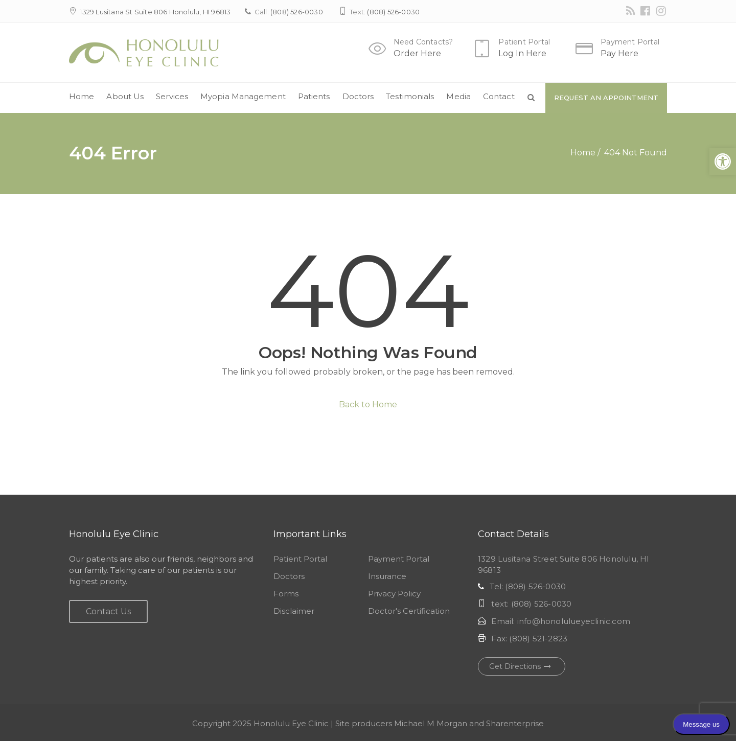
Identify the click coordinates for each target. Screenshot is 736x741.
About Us (125, 96)
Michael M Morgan (430, 723)
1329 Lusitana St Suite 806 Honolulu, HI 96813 (155, 12)
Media (458, 96)
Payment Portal (630, 42)
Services (172, 96)
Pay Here (619, 53)
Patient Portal (524, 42)
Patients (314, 96)
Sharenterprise (515, 723)
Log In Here (522, 53)
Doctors (358, 96)
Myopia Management (243, 96)
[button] (722, 161)
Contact (499, 96)
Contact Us (108, 611)
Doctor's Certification (409, 611)
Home (81, 96)
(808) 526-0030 (296, 12)
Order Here (417, 53)
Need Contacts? (423, 42)
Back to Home (368, 404)
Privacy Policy (394, 593)
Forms (285, 593)
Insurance (387, 576)
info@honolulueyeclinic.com (573, 621)
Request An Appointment (606, 98)
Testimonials (410, 96)
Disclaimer (293, 611)
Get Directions (521, 666)
